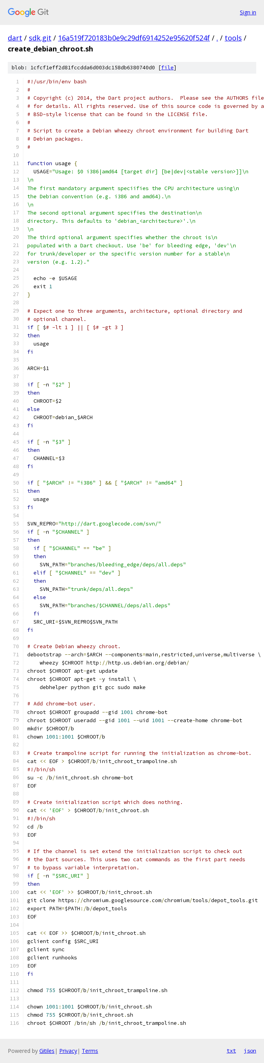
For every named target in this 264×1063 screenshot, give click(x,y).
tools (233, 37)
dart (15, 37)
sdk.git (40, 37)
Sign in (248, 12)
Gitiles (47, 1050)
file (167, 67)
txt (231, 1050)
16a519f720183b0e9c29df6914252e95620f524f (134, 37)
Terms (90, 1050)
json (250, 1050)
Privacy (68, 1050)
